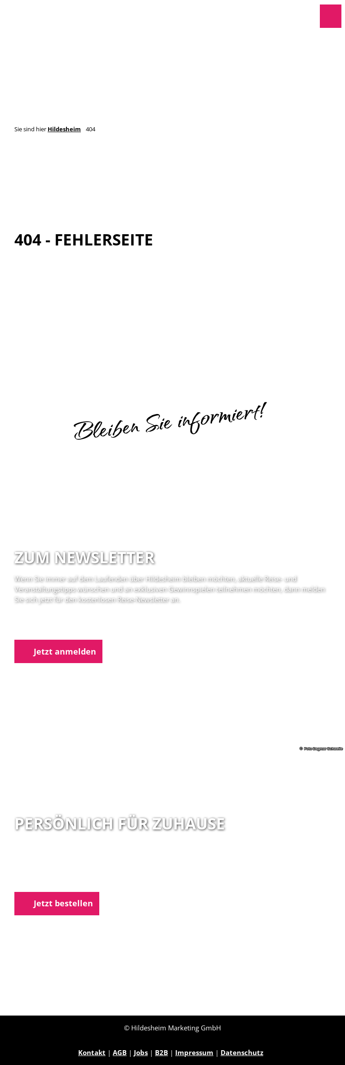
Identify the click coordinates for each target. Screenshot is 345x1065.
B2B (161, 1052)
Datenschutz (242, 1052)
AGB (120, 1052)
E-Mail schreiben (42, 879)
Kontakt (92, 1052)
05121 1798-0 (51, 869)
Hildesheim (64, 129)
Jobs (141, 1052)
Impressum (194, 1052)
